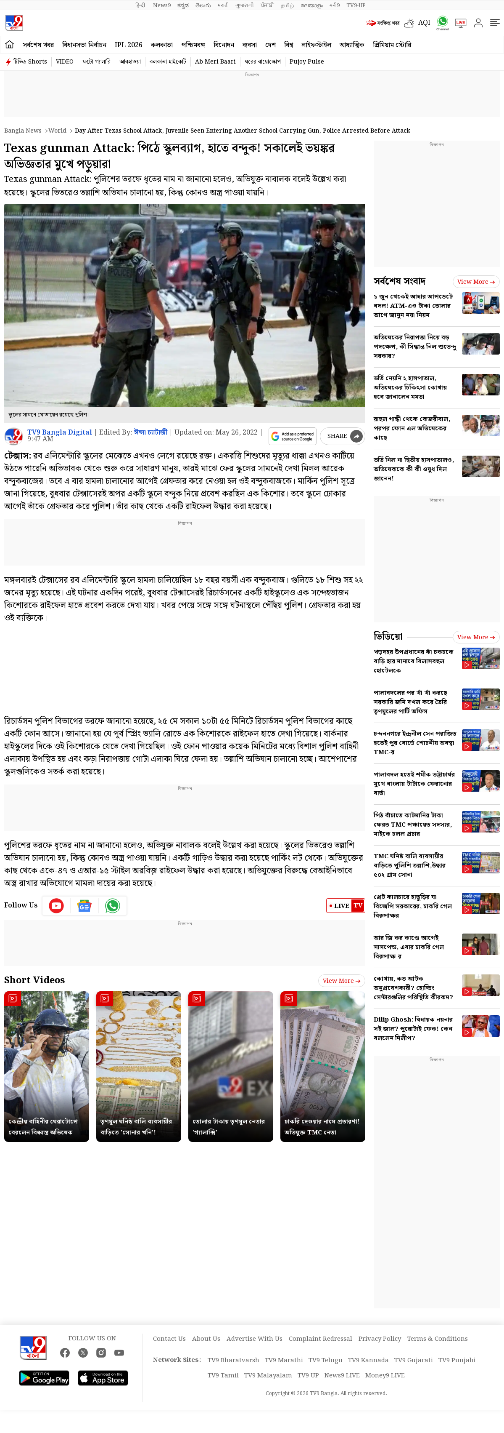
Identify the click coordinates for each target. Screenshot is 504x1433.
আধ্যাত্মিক (352, 45)
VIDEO (65, 62)
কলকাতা (162, 45)
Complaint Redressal (320, 1339)
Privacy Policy (380, 1339)
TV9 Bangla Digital (59, 432)
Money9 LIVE (385, 1376)
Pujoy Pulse (307, 62)
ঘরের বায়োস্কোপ (263, 62)
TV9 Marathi (284, 1361)
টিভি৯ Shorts (30, 62)
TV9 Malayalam (268, 1376)
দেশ (270, 45)
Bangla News (23, 131)
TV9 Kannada (368, 1361)
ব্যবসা (250, 45)
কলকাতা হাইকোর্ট (168, 62)
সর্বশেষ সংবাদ (399, 281)
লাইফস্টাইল (316, 45)
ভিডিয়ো (388, 637)
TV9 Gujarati (413, 1361)
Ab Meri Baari (215, 62)
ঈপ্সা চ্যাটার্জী (150, 432)
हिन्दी (140, 5)
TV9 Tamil (223, 1376)
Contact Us (169, 1339)
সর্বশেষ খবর (38, 45)
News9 (162, 5)
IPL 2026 (128, 45)
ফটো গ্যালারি (96, 62)
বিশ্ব (288, 45)
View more (342, 981)
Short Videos (34, 980)
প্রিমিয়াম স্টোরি (392, 45)
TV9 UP (308, 1376)
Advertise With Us (254, 1339)
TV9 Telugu (326, 1361)
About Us (206, 1339)
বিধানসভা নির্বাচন (84, 45)
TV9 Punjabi (456, 1361)
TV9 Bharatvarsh (233, 1361)
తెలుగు (203, 5)
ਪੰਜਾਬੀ (267, 5)
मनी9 (335, 5)
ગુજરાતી (244, 5)
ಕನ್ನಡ (183, 5)
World (57, 131)
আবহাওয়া (130, 62)
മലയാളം (312, 5)
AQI (424, 23)
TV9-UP (356, 5)
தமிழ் (287, 5)
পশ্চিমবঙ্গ (193, 45)
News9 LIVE (342, 1376)
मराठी (223, 5)
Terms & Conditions (437, 1339)
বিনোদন (224, 45)
